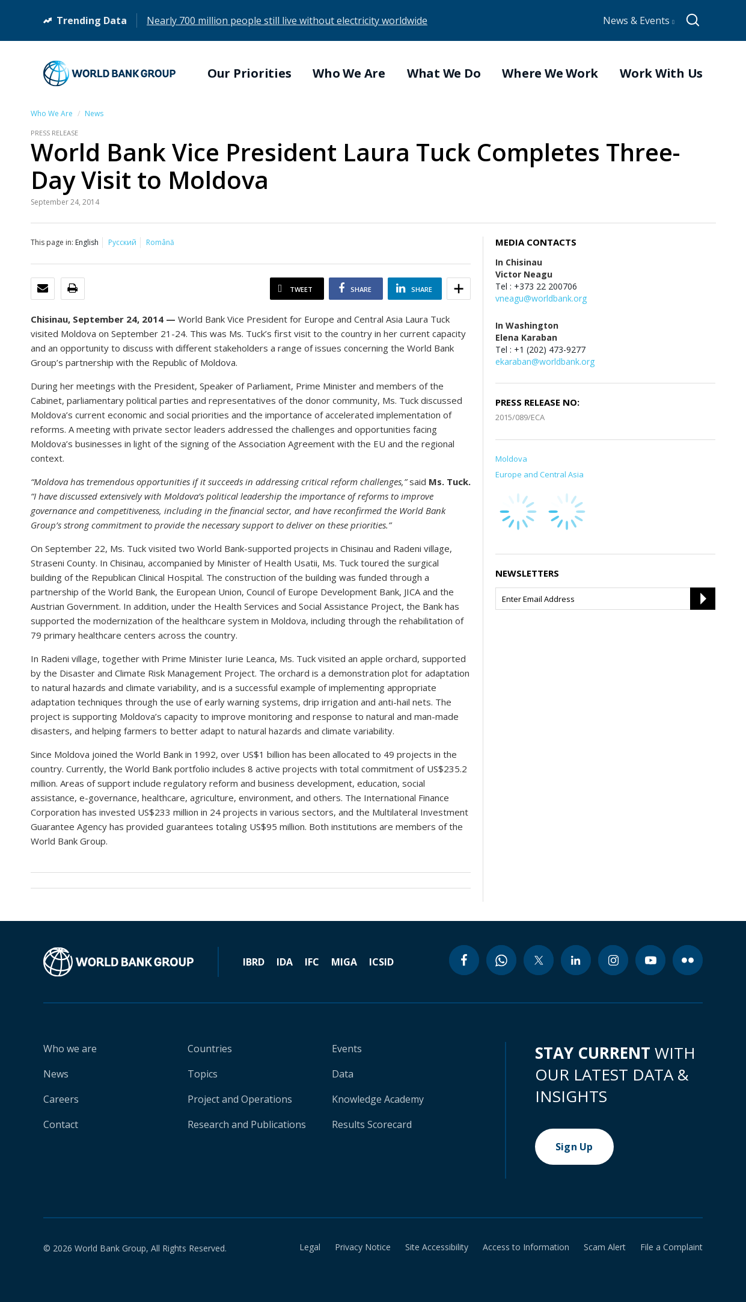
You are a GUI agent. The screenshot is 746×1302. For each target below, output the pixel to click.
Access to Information (526, 1247)
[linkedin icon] (576, 960)
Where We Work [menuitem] (550, 73)
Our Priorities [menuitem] (249, 73)
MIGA (344, 961)
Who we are (70, 1048)
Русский (122, 242)
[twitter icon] (539, 960)
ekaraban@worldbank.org (545, 361)
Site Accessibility (436, 1247)
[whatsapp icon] (501, 960)
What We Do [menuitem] (444, 73)
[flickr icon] (688, 960)
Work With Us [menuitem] (661, 73)
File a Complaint (671, 1247)
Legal (309, 1247)
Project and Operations (240, 1099)
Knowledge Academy (378, 1099)
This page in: (52, 242)
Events (347, 1048)
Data (342, 1073)
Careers (61, 1099)
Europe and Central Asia (539, 474)
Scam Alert (605, 1247)
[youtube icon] (650, 960)
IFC (312, 961)
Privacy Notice (363, 1247)
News (94, 113)
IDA (285, 961)
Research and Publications (247, 1124)
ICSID (381, 961)
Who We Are (52, 113)
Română (160, 242)
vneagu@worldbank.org (541, 298)
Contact (60, 1124)
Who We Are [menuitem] (349, 73)
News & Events (638, 20)
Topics (203, 1073)
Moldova (511, 458)
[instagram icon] (613, 960)
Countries (210, 1048)
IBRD (253, 961)
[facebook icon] (464, 960)
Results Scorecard (372, 1124)
